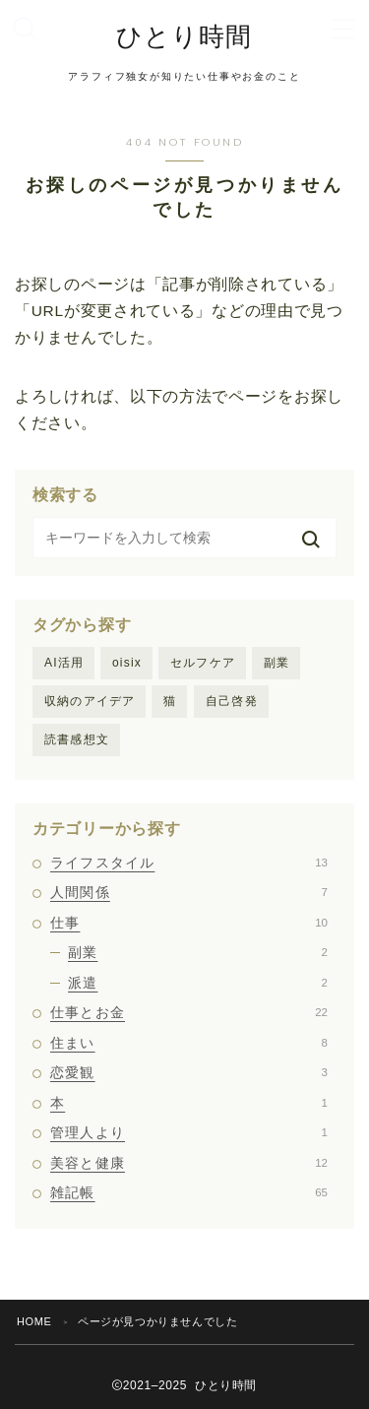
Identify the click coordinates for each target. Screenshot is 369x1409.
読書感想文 (76, 739)
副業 (276, 663)
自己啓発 (232, 701)
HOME (34, 1321)
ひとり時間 (184, 37)
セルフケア (202, 663)
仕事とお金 (189, 1012)
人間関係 (189, 892)
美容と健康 (189, 1163)
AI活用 (64, 663)
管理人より (189, 1132)
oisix (127, 663)
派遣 (198, 983)
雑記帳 (189, 1192)
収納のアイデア (89, 701)
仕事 (189, 922)
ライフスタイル (189, 862)
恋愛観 (189, 1072)
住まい (189, 1043)
